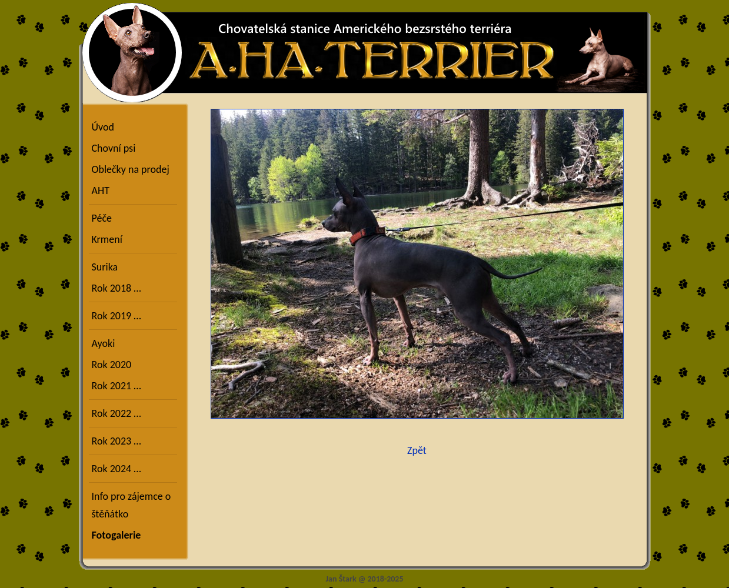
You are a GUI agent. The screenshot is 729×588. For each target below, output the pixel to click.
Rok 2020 (112, 364)
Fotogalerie (116, 535)
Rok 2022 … (116, 413)
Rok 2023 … (116, 441)
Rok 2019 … (116, 315)
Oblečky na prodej (130, 169)
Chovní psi (114, 148)
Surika (105, 266)
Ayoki (103, 343)
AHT (100, 190)
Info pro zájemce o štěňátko (131, 505)
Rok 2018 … (116, 288)
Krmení (107, 239)
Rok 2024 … (116, 468)
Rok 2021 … (116, 385)
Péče (102, 218)
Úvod (103, 127)
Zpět (417, 450)
